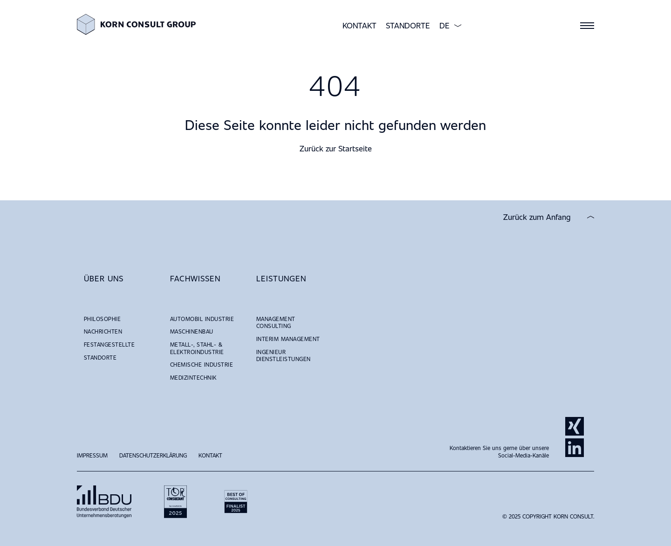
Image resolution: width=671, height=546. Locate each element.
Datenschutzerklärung (153, 455)
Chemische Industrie (201, 364)
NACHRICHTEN (103, 331)
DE (444, 25)
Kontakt (359, 25)
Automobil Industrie (202, 318)
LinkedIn (574, 447)
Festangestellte (109, 344)
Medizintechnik (193, 377)
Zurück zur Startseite (336, 148)
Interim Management (288, 338)
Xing (574, 426)
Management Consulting (275, 322)
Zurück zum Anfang (537, 217)
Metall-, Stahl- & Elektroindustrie (197, 348)
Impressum (92, 455)
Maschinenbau (191, 331)
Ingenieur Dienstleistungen (283, 355)
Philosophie (102, 318)
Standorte (408, 25)
